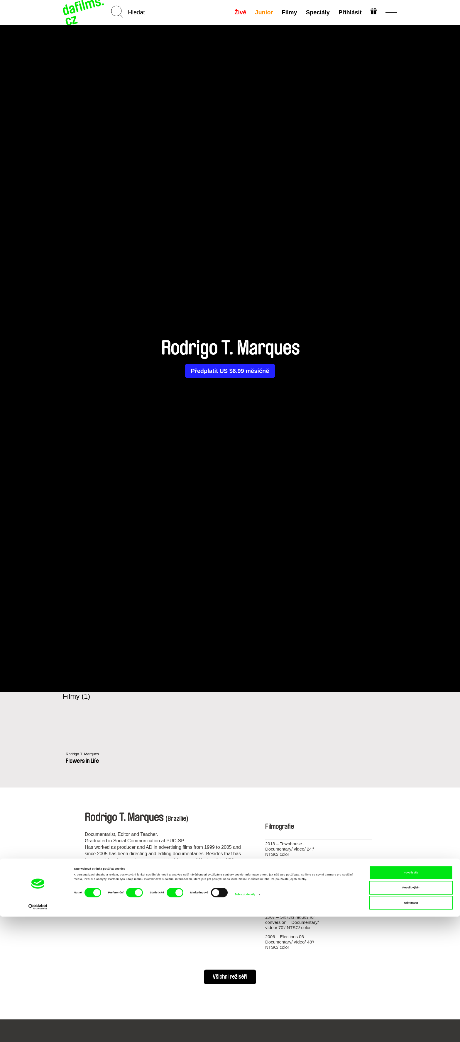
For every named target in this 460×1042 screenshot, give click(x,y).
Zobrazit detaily (245, 1019)
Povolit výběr (411, 1013)
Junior (263, 12)
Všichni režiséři (230, 977)
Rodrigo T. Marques (85, 754)
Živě (239, 12)
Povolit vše (411, 998)
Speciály (317, 12)
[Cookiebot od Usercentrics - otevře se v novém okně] (38, 1032)
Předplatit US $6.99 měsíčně (230, 371)
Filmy (288, 12)
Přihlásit (349, 12)
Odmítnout (411, 1028)
